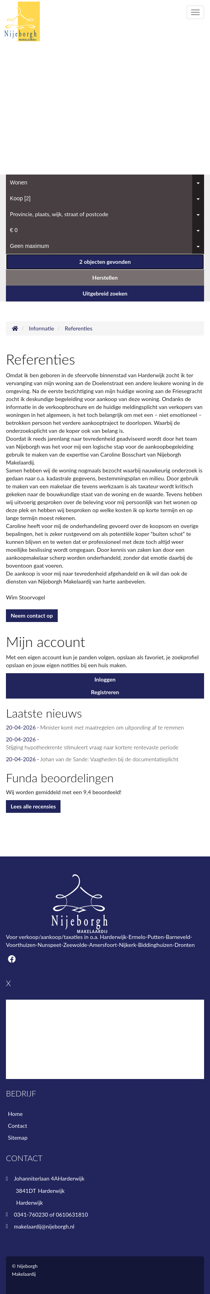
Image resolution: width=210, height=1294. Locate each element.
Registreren (105, 692)
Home (15, 1113)
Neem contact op (32, 615)
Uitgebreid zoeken (105, 293)
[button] (105, 262)
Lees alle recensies (33, 806)
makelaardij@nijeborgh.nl (44, 1226)
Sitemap (18, 1137)
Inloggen (105, 679)
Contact (17, 1125)
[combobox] (105, 182)
